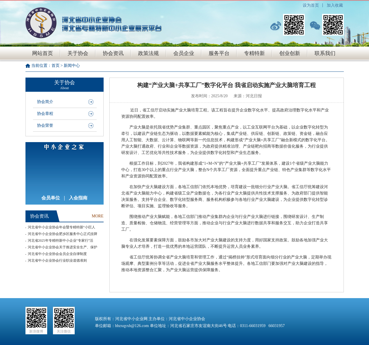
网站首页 (42, 53)
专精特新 (254, 53)
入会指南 (78, 197)
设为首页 (311, 5)
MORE (97, 216)
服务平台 (219, 53)
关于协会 (77, 53)
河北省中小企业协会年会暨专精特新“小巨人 (61, 227)
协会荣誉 (45, 125)
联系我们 (325, 53)
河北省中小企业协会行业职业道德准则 (57, 260)
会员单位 (50, 197)
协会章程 (45, 113)
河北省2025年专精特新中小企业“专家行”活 (60, 240)
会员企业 (183, 53)
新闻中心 (72, 65)
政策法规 (148, 53)
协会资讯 (113, 53)
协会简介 (45, 102)
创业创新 (289, 53)
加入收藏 (335, 5)
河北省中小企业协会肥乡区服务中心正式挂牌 (62, 234)
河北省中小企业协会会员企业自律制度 (57, 254)
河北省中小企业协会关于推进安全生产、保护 (62, 247)
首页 (56, 65)
